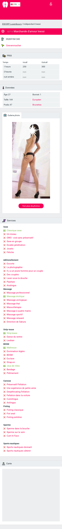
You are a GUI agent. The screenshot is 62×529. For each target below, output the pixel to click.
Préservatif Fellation (16, 384)
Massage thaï (13, 303)
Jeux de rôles (13, 366)
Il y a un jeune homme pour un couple (25, 271)
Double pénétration (16, 245)
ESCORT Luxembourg (12, 24)
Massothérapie (14, 307)
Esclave (10, 358)
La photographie (14, 267)
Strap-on (11, 362)
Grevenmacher (11, 45)
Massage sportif (15, 314)
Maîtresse (11, 347)
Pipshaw (11, 281)
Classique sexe (14, 230)
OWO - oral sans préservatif (20, 237)
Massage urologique (17, 300)
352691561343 (13, 39)
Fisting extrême (14, 417)
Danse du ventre (14, 336)
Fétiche (10, 252)
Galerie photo (12, 115)
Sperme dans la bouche (18, 428)
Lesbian (10, 340)
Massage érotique (15, 296)
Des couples (13, 274)
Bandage (11, 369)
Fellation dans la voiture (18, 395)
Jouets (10, 248)
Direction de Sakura (16, 321)
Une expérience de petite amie (21, 388)
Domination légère (16, 351)
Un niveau (11, 234)
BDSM (10, 355)
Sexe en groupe (14, 241)
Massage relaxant (15, 318)
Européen (37, 99)
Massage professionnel (18, 292)
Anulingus (11, 285)
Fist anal (11, 413)
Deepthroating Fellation (18, 391)
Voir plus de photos (31, 206)
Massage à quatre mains (19, 311)
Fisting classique (15, 410)
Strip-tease (12, 333)
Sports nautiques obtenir (19, 450)
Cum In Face (13, 435)
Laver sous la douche (17, 278)
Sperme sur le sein (16, 432)
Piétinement (12, 373)
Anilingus (11, 402)
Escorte (10, 263)
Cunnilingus (12, 399)
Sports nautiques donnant (19, 447)
